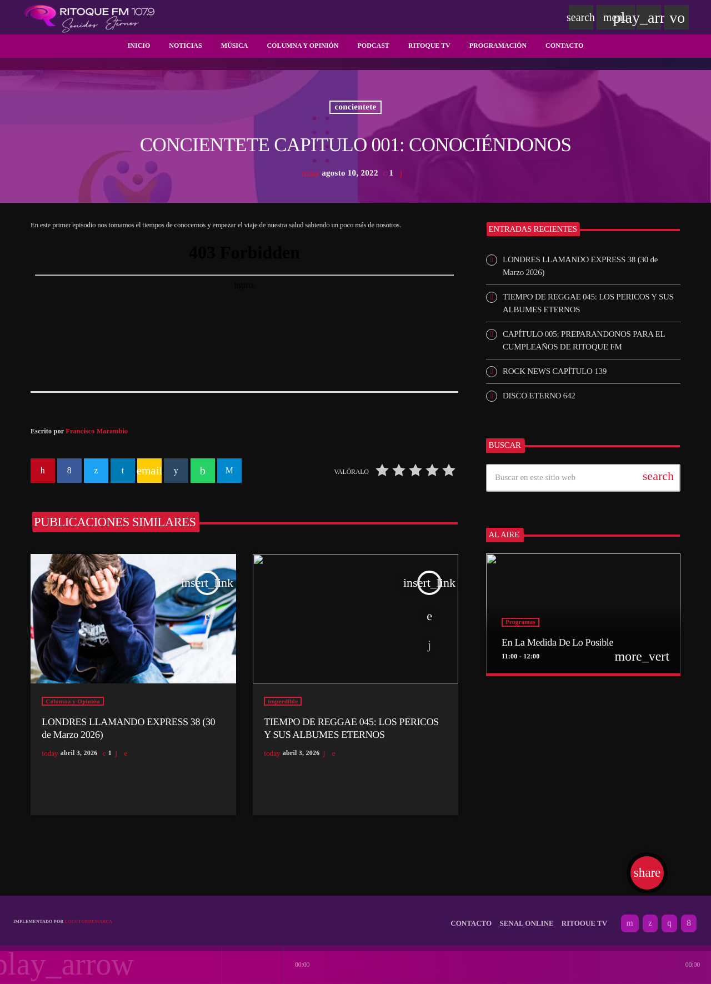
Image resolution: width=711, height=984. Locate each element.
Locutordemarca (89, 915)
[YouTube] (630, 918)
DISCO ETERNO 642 (539, 395)
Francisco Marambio (97, 431)
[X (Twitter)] (650, 918)
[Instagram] (669, 918)
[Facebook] (689, 918)
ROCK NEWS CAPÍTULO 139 (555, 371)
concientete (356, 107)
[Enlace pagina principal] (89, 17)
